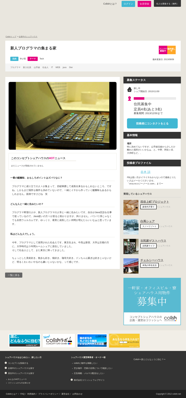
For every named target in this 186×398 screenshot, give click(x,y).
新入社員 (27, 67)
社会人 (45, 67)
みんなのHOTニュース (17, 379)
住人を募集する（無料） (167, 4)
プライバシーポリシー (48, 394)
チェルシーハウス (151, 260)
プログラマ (15, 67)
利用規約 (31, 394)
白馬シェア (147, 221)
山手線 (37, 67)
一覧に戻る (14, 275)
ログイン (128, 3)
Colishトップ (11, 37)
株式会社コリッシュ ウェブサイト (89, 380)
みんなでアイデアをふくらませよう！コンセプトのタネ (105, 28)
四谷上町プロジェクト (154, 201)
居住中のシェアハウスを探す (21, 373)
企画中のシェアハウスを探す (21, 368)
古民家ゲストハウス (153, 240)
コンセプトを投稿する (18, 363)
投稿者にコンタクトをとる (152, 123)
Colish (15, 15)
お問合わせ (77, 394)
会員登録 (144, 3)
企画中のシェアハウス (28, 37)
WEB (57, 67)
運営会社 (65, 394)
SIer (71, 67)
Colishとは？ (110, 3)
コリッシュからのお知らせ (19, 383)
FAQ (22, 394)
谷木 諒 (145, 172)
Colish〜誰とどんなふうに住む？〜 (150, 359)
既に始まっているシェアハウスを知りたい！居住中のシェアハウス (64, 28)
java (64, 67)
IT (52, 67)
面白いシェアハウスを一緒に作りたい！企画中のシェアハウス (24, 28)
